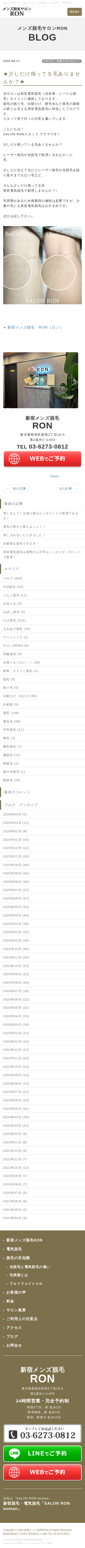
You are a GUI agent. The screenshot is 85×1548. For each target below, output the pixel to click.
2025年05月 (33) (16, 907)
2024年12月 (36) (16, 949)
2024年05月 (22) (16, 1007)
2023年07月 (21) (16, 1091)
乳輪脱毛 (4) (12, 654)
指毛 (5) (9, 679)
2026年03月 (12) (16, 823)
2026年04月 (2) (15, 814)
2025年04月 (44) (16, 915)
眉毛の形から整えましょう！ (24, 526)
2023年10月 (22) (16, 1066)
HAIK (49, 1543)
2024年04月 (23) (16, 1016)
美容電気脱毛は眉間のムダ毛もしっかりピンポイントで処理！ (42, 554)
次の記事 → (69, 488)
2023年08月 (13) (16, 1083)
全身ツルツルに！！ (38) (21, 662)
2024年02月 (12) (16, 1033)
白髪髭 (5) (11, 704)
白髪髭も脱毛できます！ (21, 543)
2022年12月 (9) (15, 1150)
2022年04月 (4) (15, 1218)
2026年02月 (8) (15, 831)
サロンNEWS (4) (16, 645)
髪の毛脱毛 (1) (14, 771)
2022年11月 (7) (15, 1159)
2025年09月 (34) (16, 873)
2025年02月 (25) (16, 932)
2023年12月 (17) (16, 1049)
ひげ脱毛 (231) (14, 620)
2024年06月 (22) (16, 999)
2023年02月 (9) (15, 1134)
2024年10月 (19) (16, 966)
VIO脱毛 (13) (13, 586)
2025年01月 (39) (16, 940)
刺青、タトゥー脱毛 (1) (20, 671)
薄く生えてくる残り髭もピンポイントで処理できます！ (40, 516)
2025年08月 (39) (16, 881)
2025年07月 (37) (16, 890)
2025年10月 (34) (16, 865)
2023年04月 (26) (16, 1117)
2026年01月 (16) (16, 839)
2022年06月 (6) (15, 1201)
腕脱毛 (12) (12, 755)
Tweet (54, 476)
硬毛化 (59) (12, 721)
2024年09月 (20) (16, 974)
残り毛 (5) (11, 687)
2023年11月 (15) (16, 1058)
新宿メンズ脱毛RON (36, 1530)
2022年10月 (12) (16, 1167)
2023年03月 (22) (16, 1125)
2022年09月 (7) (15, 1176)
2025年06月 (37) (16, 898)
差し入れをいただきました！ (24, 535)
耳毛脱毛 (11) (13, 729)
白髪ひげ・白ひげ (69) (20, 696)
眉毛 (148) (11, 713)
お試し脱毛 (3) (14, 612)
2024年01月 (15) (16, 1041)
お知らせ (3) (12, 603)
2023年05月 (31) (16, 1108)
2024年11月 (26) (16, 957)
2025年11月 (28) (16, 856)
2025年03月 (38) (16, 924)
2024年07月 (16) (16, 991)
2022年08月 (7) (15, 1184)
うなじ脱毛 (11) (15, 595)
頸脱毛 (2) (11, 763)
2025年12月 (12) (16, 848)
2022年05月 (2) (15, 1209)
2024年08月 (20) (16, 982)
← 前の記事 (16, 488)
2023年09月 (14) (16, 1075)
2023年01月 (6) (15, 1142)
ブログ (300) (13, 578)
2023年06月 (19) (16, 1100)
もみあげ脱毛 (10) (16, 629)
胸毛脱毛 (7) (12, 746)
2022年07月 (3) (15, 1192)
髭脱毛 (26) (12, 780)
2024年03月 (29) (16, 1024)
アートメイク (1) (15, 637)
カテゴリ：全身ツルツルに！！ (61, 61)
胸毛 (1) (9, 738)
